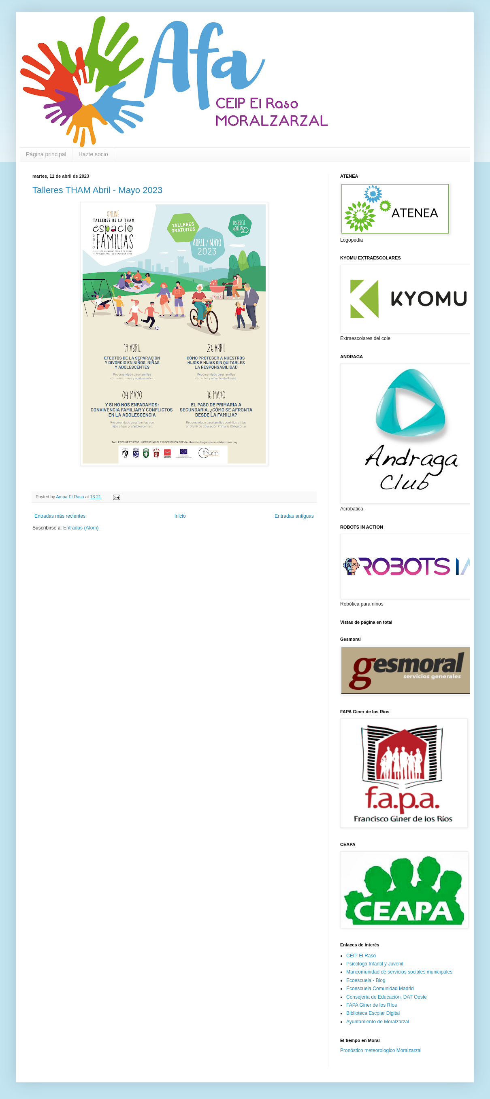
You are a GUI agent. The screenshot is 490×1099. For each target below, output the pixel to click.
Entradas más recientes (59, 516)
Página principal (46, 154)
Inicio (180, 516)
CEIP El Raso (361, 956)
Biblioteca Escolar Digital (373, 1013)
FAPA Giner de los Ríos (371, 1005)
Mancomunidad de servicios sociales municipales (399, 972)
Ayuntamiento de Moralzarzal (377, 1022)
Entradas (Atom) (80, 528)
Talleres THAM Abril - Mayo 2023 (97, 190)
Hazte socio (93, 154)
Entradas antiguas (294, 516)
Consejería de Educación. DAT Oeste (386, 997)
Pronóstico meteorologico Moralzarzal (381, 1050)
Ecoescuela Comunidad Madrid (380, 988)
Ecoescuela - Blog (366, 980)
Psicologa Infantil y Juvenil (374, 964)
